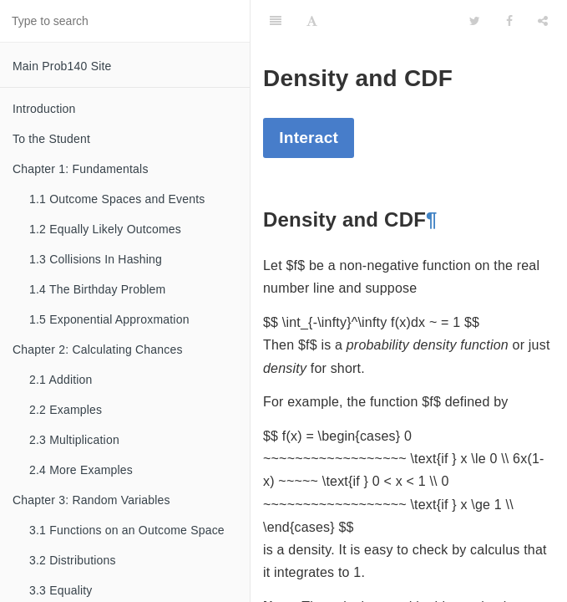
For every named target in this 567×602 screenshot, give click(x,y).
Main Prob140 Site (62, 66)
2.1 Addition (61, 379)
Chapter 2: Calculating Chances (98, 349)
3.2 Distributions (72, 560)
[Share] (542, 21)
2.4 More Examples (81, 470)
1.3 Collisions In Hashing (95, 259)
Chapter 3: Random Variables (91, 500)
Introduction (44, 108)
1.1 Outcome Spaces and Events (117, 199)
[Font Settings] (312, 21)
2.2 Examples (65, 409)
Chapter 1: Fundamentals (81, 169)
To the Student (51, 138)
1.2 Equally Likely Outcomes (105, 229)
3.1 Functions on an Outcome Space (127, 530)
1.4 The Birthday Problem (97, 289)
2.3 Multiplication (74, 439)
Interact (308, 137)
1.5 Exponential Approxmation (109, 319)
